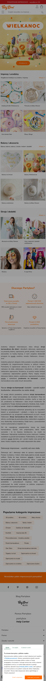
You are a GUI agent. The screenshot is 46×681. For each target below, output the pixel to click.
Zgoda (7, 647)
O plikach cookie (26, 647)
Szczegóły (15, 647)
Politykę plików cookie (26, 666)
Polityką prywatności (11, 658)
